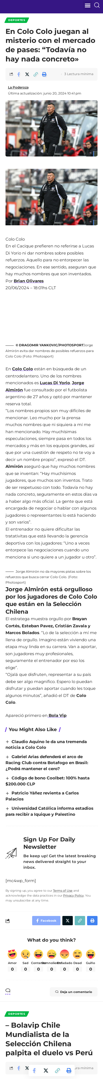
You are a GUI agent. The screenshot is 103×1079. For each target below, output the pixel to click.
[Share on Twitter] (27, 74)
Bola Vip (57, 715)
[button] (87, 5)
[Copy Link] (36, 74)
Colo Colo (22, 368)
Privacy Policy (73, 895)
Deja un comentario (73, 992)
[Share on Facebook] (19, 74)
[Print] (44, 74)
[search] (98, 5)
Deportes (16, 20)
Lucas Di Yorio (55, 382)
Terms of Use (63, 890)
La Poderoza (18, 87)
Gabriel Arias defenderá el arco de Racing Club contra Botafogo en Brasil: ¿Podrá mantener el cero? (46, 762)
